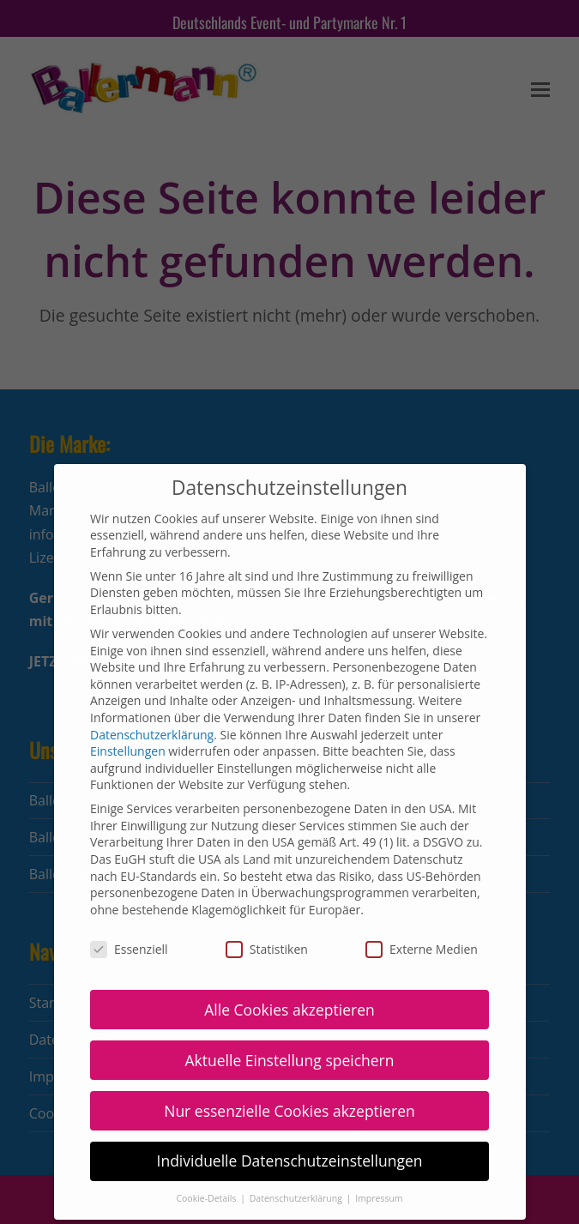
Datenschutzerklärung (152, 693)
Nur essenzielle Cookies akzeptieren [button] (289, 1069)
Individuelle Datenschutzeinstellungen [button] (290, 1120)
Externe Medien (421, 909)
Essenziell (129, 909)
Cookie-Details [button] (207, 1158)
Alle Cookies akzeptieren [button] (289, 968)
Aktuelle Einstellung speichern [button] (289, 1019)
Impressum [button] (378, 1158)
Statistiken (267, 909)
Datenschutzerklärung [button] (297, 1158)
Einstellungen (128, 710)
